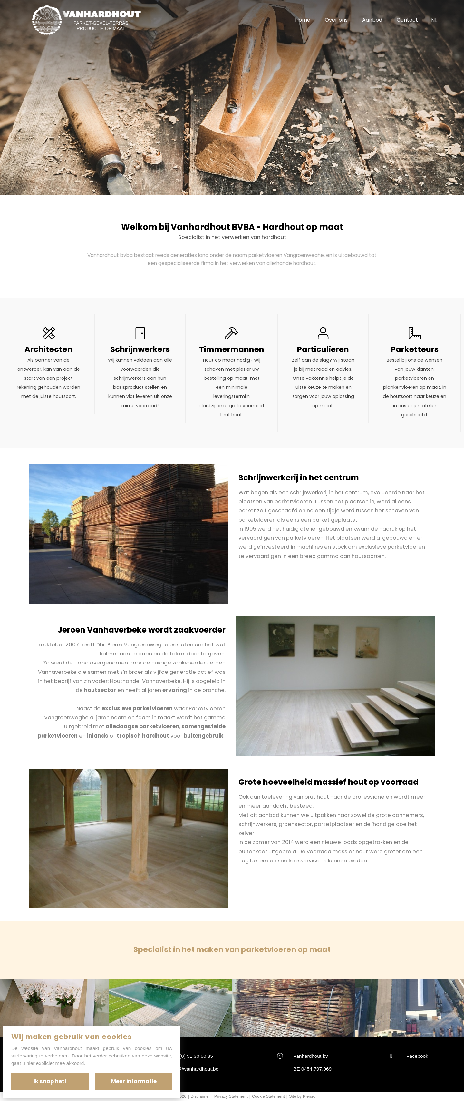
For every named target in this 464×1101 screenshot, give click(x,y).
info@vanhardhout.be (194, 1069)
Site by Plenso (302, 1096)
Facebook (417, 1056)
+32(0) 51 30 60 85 (192, 1056)
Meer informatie (134, 1081)
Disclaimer (200, 1096)
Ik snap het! (50, 1081)
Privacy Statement (231, 1096)
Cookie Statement (268, 1096)
